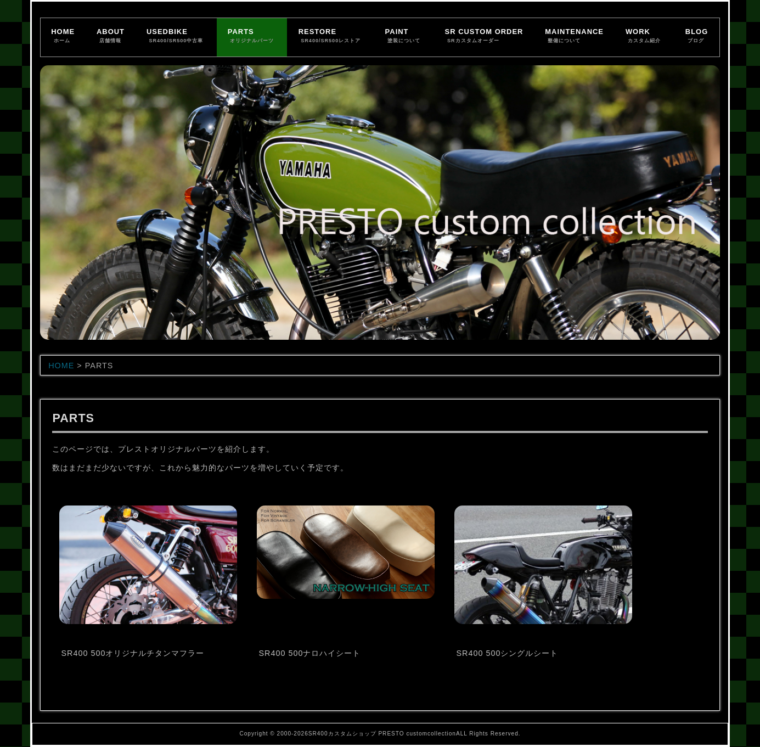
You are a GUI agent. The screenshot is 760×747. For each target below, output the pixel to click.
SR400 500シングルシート (507, 653)
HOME (63, 36)
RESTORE (331, 36)
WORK (644, 36)
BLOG (696, 36)
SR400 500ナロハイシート (309, 653)
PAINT (404, 36)
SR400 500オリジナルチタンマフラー (132, 653)
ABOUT (111, 36)
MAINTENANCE (574, 36)
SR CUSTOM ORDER (484, 36)
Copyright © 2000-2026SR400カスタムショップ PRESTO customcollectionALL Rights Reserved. (379, 734)
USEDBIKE (176, 36)
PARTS (252, 36)
